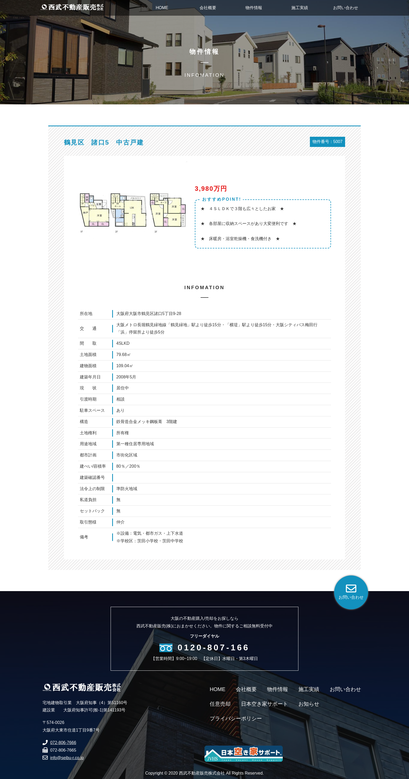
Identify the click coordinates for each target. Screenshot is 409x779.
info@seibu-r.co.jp (66, 758)
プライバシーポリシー (236, 718)
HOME (217, 689)
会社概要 (246, 689)
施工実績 (308, 689)
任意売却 (220, 704)
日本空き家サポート (264, 704)
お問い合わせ (345, 689)
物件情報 (277, 689)
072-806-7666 (63, 742)
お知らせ (308, 704)
